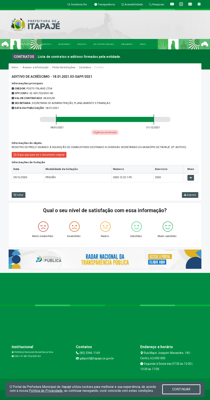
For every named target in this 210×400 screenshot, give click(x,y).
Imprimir (190, 195)
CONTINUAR (181, 389)
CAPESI (143, 44)
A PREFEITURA (27, 44)
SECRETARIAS (64, 44)
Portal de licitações (63, 67)
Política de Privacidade (46, 391)
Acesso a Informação (36, 67)
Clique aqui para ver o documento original (39, 154)
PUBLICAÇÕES (127, 44)
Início (15, 67)
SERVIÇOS (82, 44)
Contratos (85, 67)
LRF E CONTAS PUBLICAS (104, 44)
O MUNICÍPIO (46, 44)
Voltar (18, 195)
